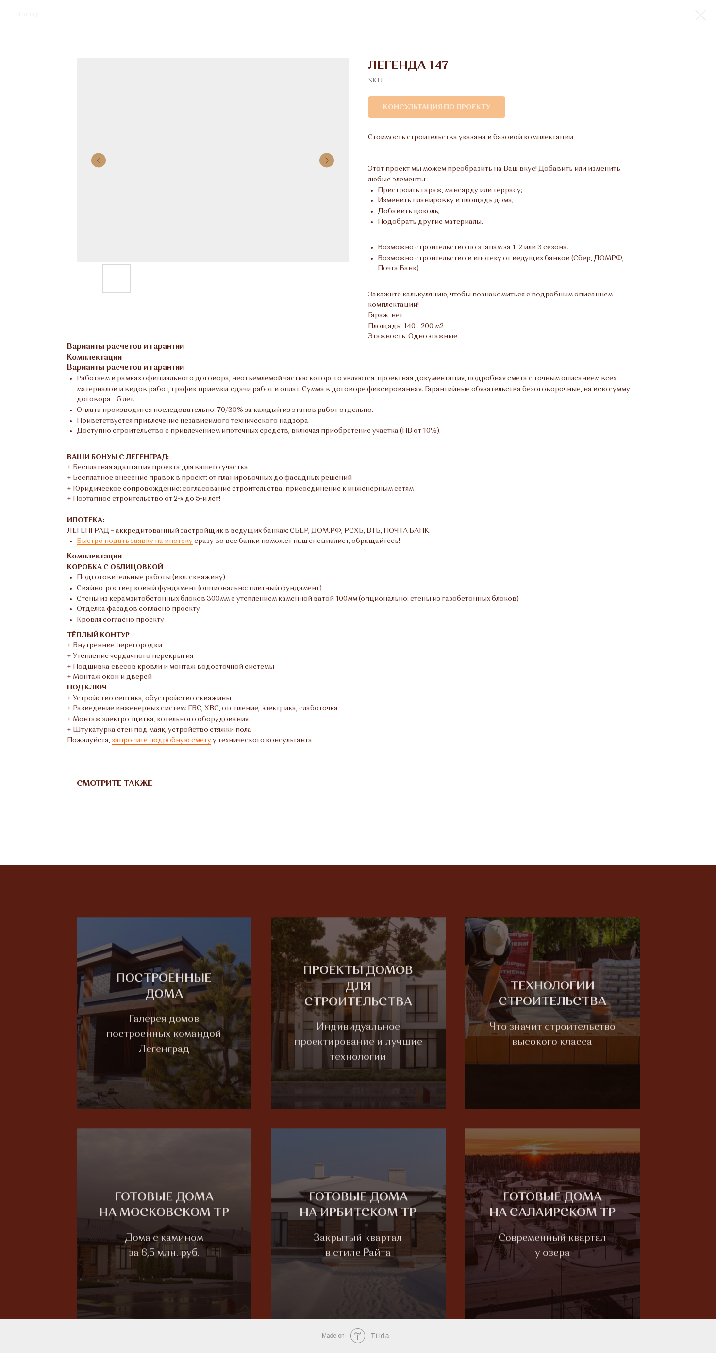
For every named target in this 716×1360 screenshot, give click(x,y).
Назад (29, 14)
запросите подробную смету (161, 740)
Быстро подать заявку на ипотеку (135, 541)
